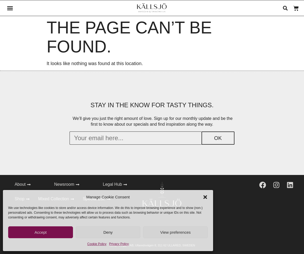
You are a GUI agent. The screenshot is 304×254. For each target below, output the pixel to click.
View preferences (175, 232)
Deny (107, 232)
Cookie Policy (96, 244)
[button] (205, 197)
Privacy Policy (119, 244)
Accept (41, 232)
